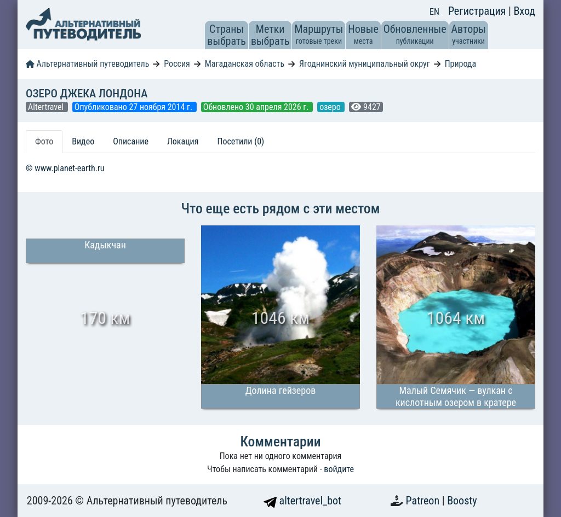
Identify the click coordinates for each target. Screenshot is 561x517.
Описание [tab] (130, 141)
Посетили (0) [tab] (240, 141)
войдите (339, 469)
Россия (177, 64)
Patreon (424, 500)
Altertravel (47, 107)
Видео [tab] (83, 141)
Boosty (462, 500)
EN (434, 12)
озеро (330, 107)
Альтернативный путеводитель (87, 64)
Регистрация (478, 11)
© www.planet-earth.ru (65, 168)
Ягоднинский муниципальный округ (364, 64)
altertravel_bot (302, 500)
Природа (461, 64)
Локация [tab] (183, 141)
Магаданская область (244, 64)
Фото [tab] (44, 141)
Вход (524, 11)
